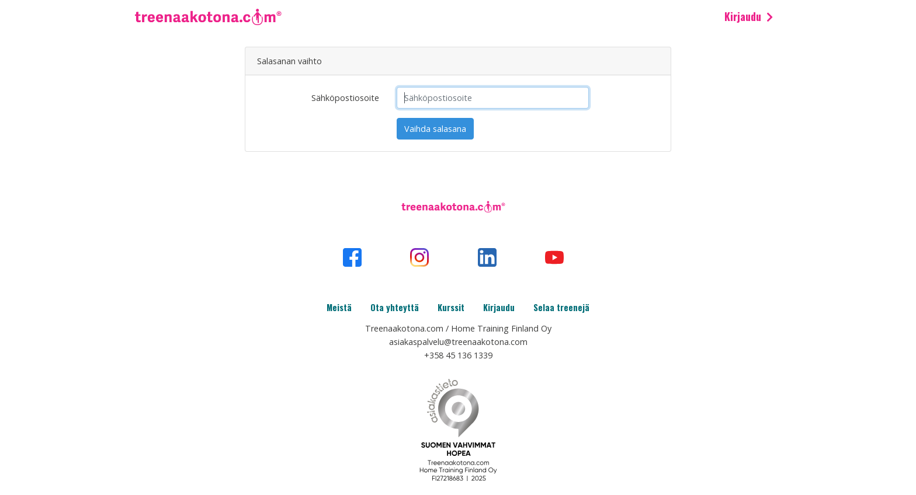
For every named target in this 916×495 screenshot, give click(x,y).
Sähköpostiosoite (345, 97)
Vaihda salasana (435, 128)
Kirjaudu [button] (742, 16)
